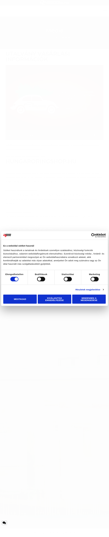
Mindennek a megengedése (89, 299)
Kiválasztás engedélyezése (54, 299)
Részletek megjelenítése (88, 289)
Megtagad (20, 299)
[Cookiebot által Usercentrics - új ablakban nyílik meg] (93, 235)
